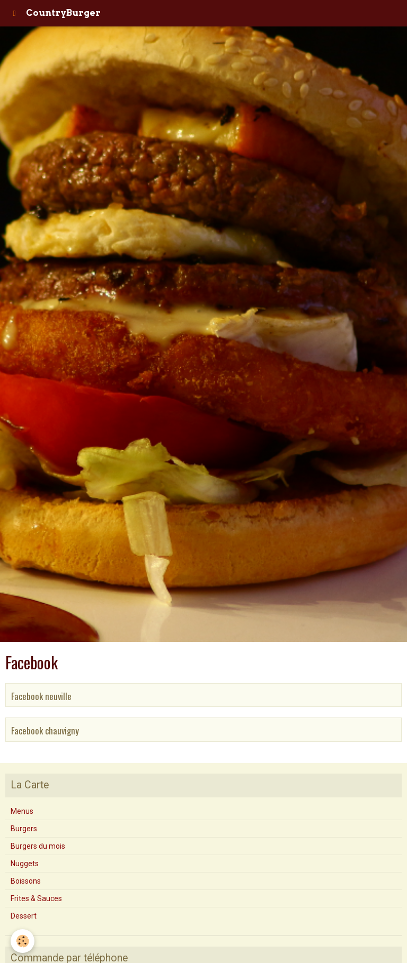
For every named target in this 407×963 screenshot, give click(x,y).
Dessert (24, 916)
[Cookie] (22, 941)
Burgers (24, 828)
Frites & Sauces (36, 898)
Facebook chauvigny (45, 730)
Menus (22, 811)
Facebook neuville (41, 695)
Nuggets (25, 863)
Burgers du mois (38, 846)
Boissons (26, 881)
